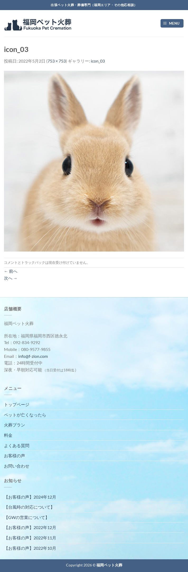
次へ (10, 277)
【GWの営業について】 (26, 517)
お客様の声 (14, 455)
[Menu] (172, 23)
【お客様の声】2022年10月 (30, 548)
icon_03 (98, 60)
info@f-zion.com (33, 356)
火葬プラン (14, 424)
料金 (8, 435)
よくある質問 (16, 445)
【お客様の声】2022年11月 (30, 537)
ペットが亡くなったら (25, 414)
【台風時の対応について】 (29, 506)
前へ (10, 271)
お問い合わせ (16, 465)
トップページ (16, 404)
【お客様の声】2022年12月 (30, 527)
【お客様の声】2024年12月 (30, 496)
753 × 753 (57, 60)
